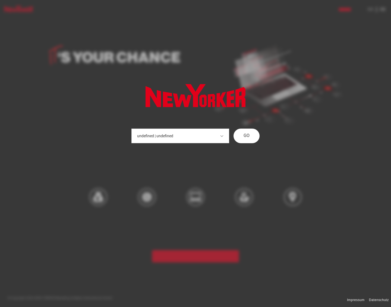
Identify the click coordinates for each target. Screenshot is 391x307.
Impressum (356, 300)
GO (247, 135)
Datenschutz (379, 300)
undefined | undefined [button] (180, 136)
